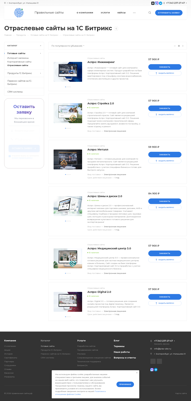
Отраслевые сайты (17, 65)
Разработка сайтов (86, 346)
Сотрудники (10, 365)
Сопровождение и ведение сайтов (94, 358)
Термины (119, 346)
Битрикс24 (82, 365)
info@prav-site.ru (162, 349)
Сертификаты (10, 358)
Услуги (81, 340)
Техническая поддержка (89, 361)
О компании (10, 346)
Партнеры (9, 361)
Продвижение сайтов (87, 350)
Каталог (45, 340)
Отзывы (7, 369)
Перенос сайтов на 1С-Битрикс (19, 82)
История (8, 354)
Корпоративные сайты (19, 62)
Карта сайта (181, 393)
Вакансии (9, 373)
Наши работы (122, 352)
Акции (7, 350)
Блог (117, 340)
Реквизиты (9, 377)
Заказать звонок (162, 344)
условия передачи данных (22, 159)
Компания (10, 340)
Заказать (164, 67)
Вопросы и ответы (125, 357)
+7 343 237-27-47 (175, 3)
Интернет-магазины (18, 58)
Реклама (81, 354)
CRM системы (15, 92)
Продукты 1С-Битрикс (24, 73)
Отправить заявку (169, 13)
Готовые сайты (24, 53)
